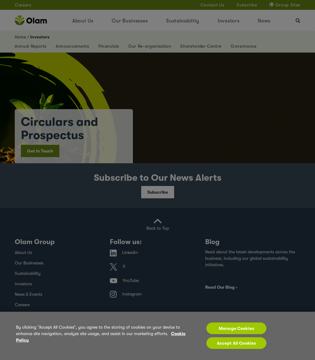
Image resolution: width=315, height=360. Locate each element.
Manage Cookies (236, 331)
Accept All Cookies (236, 346)
